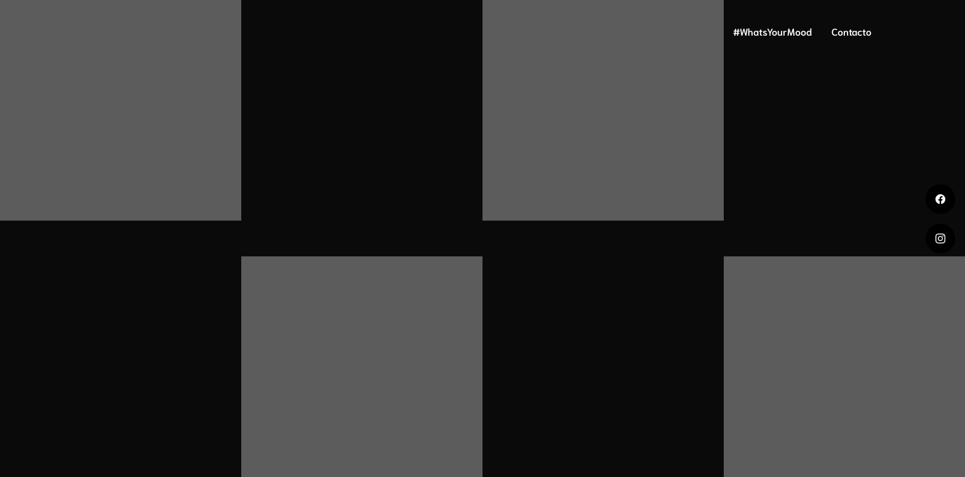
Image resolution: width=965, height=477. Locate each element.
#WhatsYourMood (772, 31)
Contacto (851, 31)
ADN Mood (621, 31)
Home (566, 31)
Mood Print (688, 31)
